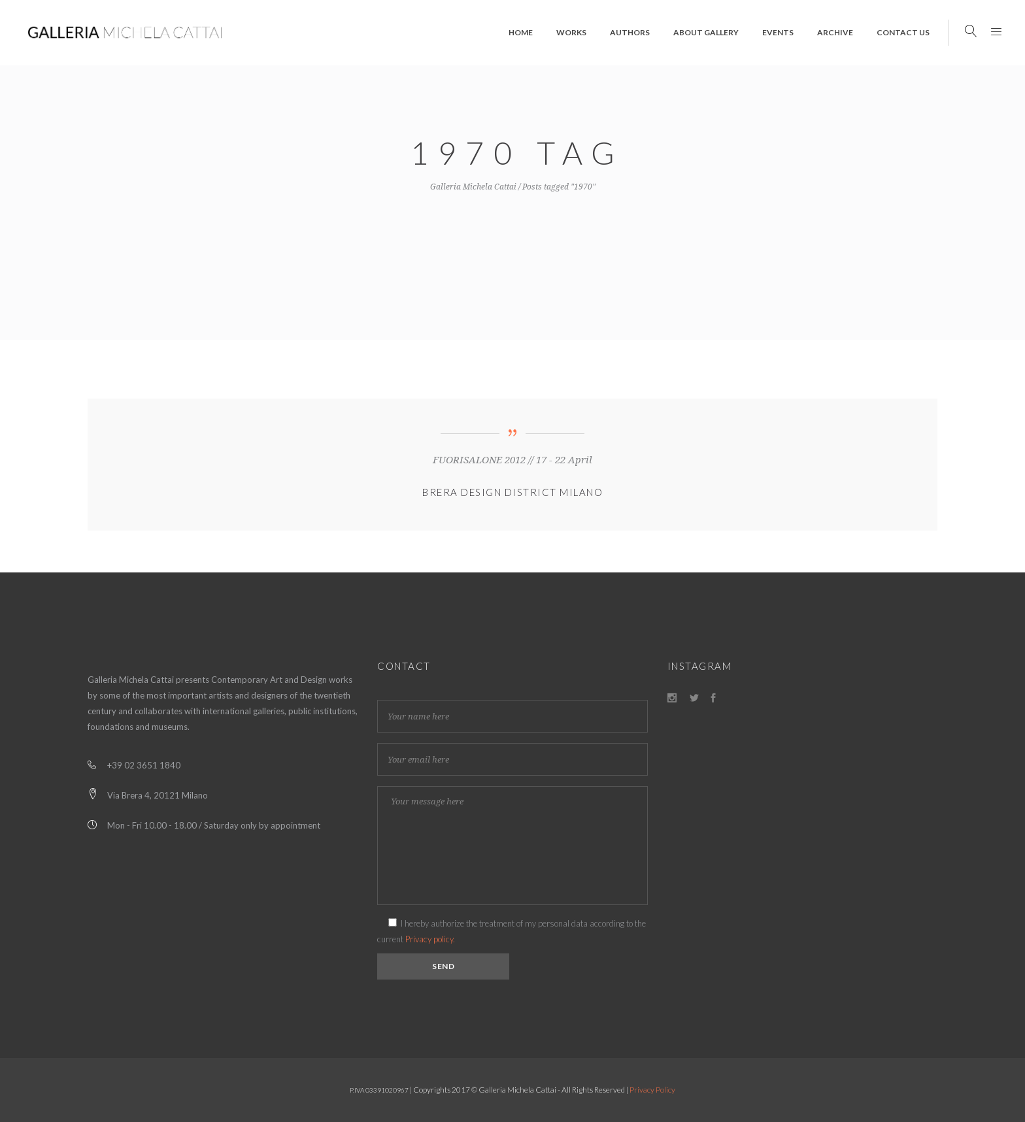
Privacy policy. (430, 939)
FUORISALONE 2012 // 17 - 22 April (512, 460)
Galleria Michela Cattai (473, 186)
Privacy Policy (652, 1090)
